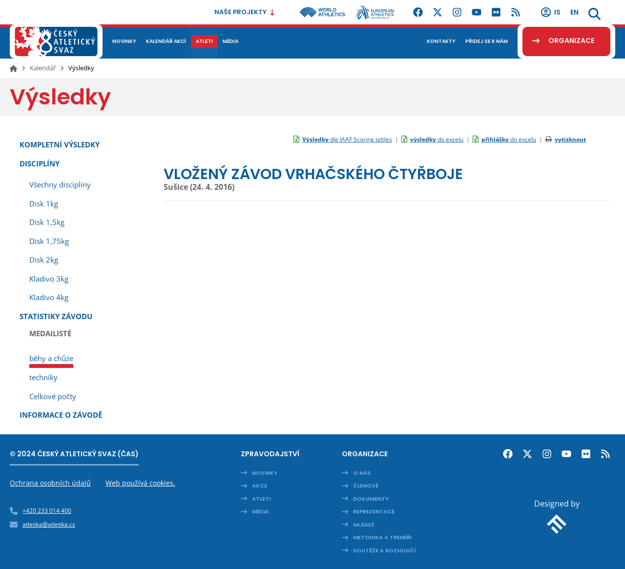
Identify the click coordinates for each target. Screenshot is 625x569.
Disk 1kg (43, 203)
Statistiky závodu (56, 316)
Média (260, 511)
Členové (365, 485)
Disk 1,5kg (46, 222)
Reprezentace (374, 511)
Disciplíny (40, 163)
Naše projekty (244, 12)
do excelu (436, 139)
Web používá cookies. (140, 483)
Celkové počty (52, 396)
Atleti (261, 499)
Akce (259, 485)
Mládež (364, 524)
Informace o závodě (61, 415)
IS (550, 12)
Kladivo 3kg (48, 279)
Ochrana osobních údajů (50, 483)
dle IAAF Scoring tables (347, 139)
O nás (362, 473)
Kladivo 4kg (48, 297)
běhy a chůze (51, 358)
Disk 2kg (43, 259)
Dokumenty (371, 499)
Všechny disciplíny (60, 184)
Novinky (264, 473)
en (574, 12)
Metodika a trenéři (382, 537)
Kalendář (43, 67)
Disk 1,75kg (49, 241)
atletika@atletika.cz (48, 524)
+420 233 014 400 (46, 511)
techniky (43, 377)
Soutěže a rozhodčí (384, 550)
